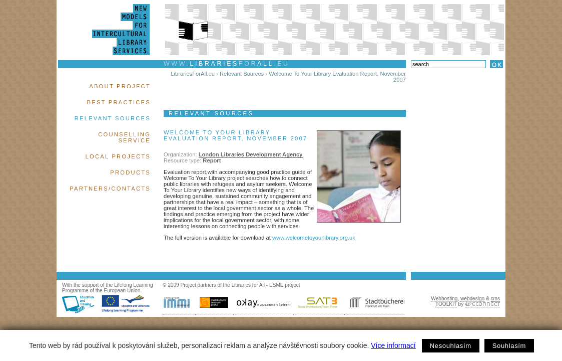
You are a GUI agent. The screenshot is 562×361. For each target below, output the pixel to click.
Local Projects (118, 156)
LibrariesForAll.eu (193, 74)
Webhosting (444, 298)
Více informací (393, 345)
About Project (120, 86)
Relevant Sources (113, 118)
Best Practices (119, 102)
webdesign (472, 298)
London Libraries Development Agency (251, 154)
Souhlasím (509, 345)
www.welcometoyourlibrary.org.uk (313, 238)
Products (130, 172)
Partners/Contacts (110, 189)
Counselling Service (124, 137)
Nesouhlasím (450, 345)
